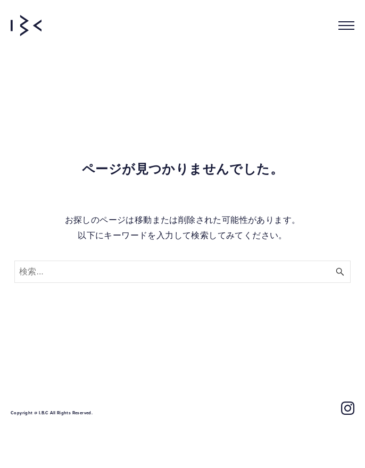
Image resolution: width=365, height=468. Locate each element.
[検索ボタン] (340, 272)
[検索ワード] (182, 272)
